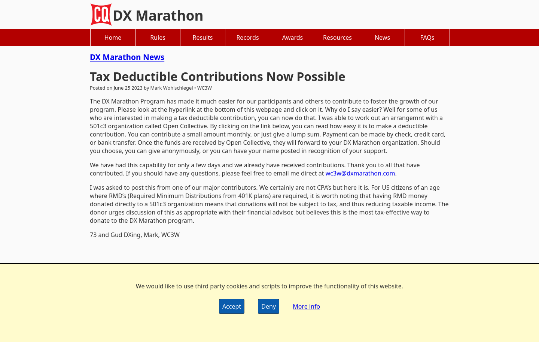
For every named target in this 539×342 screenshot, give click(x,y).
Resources (337, 37)
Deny (268, 306)
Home (113, 37)
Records (247, 37)
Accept (231, 306)
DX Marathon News (127, 57)
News (382, 37)
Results (202, 37)
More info (306, 306)
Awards (292, 37)
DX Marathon (158, 15)
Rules (157, 37)
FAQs (427, 37)
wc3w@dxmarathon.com (360, 173)
